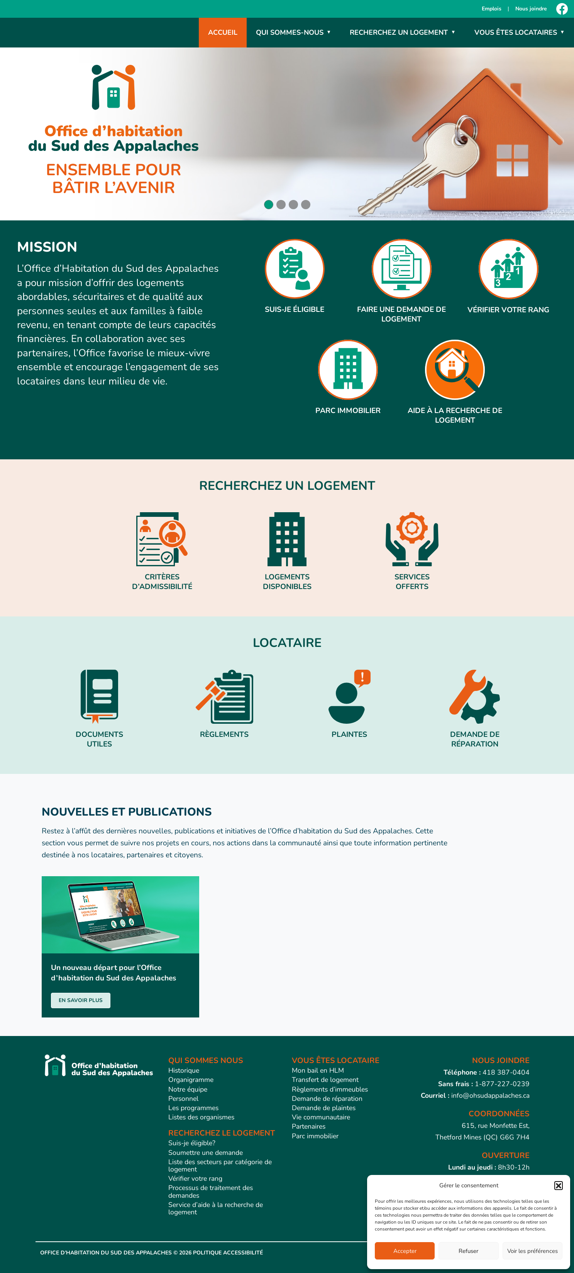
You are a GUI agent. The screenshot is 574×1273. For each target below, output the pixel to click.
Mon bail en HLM (318, 1070)
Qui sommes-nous (289, 32)
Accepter (405, 1251)
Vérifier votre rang (195, 1178)
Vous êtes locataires (515, 32)
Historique (183, 1070)
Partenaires (308, 1126)
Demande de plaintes (324, 1107)
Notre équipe (187, 1089)
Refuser (468, 1251)
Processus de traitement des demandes (210, 1191)
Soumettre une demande (205, 1152)
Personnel (183, 1098)
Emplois (491, 8)
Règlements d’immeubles (330, 1089)
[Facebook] (562, 9)
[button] (558, 1185)
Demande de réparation (327, 1098)
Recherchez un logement (399, 32)
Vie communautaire (321, 1117)
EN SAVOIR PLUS (81, 1000)
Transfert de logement (325, 1079)
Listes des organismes (201, 1117)
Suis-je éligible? (191, 1143)
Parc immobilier (315, 1136)
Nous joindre (531, 8)
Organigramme (190, 1079)
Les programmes (193, 1107)
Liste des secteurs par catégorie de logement (220, 1165)
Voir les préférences (532, 1251)
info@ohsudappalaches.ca (490, 1095)
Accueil (222, 32)
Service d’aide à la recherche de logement (215, 1208)
